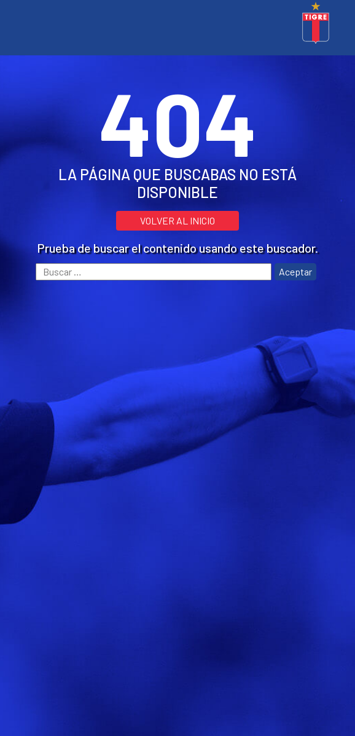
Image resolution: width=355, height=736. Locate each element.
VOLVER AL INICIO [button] (177, 220)
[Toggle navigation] (27, 24)
